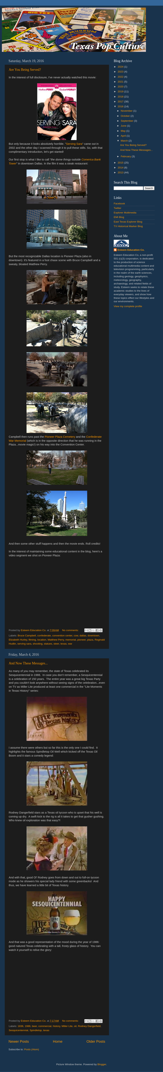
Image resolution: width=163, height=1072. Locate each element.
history (56, 1026)
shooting (37, 643)
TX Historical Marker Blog (128, 226)
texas (63, 643)
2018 (121, 96)
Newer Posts (19, 1041)
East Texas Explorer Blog (128, 221)
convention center (62, 635)
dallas (83, 635)
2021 (121, 81)
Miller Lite (67, 1026)
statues (48, 643)
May (123, 130)
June (124, 125)
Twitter (117, 208)
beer (34, 1026)
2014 (121, 167)
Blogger (101, 1064)
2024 (121, 66)
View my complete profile (128, 306)
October (126, 115)
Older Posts (95, 1041)
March (125, 140)
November (127, 110)
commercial (44, 1026)
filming (32, 639)
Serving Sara (74, 143)
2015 (121, 162)
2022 (121, 76)
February (126, 156)
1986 (28, 1026)
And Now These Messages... (28, 663)
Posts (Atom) (31, 1049)
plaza (90, 639)
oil (75, 1026)
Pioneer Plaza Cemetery (60, 436)
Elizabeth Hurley (18, 639)
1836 (20, 1026)
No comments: (70, 630)
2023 (121, 71)
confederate (44, 635)
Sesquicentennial (18, 1030)
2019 (121, 91)
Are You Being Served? (25, 70)
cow (76, 635)
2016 (121, 106)
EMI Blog (119, 217)
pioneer (81, 639)
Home (57, 1041)
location (41, 639)
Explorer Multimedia (125, 212)
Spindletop (36, 1030)
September (127, 120)
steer (56, 643)
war (70, 643)
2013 (121, 172)
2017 (121, 101)
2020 (121, 86)
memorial (70, 639)
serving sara (24, 643)
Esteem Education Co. (131, 249)
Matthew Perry (56, 639)
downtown (93, 635)
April (124, 135)
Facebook (119, 203)
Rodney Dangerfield (89, 1026)
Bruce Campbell (27, 635)
